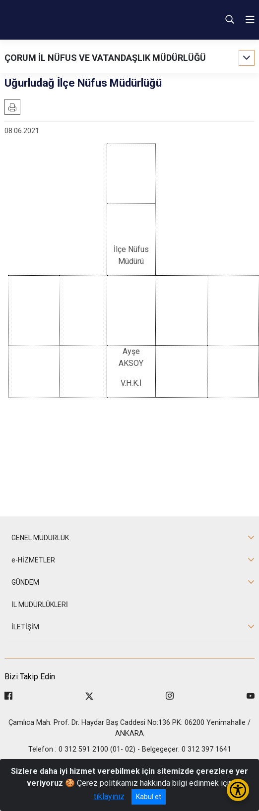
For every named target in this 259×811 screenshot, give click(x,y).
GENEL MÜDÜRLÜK (40, 538)
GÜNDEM (25, 582)
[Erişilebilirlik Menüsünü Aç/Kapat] (238, 790)
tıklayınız (109, 796)
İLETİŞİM (25, 627)
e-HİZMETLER (33, 560)
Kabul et (148, 797)
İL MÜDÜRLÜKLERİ (39, 604)
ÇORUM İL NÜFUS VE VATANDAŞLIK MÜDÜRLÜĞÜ (105, 57)
